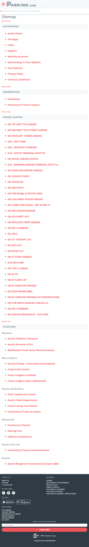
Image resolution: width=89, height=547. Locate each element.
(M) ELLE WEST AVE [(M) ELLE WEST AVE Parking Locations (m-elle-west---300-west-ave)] (18, 216)
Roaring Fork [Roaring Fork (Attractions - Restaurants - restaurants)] (15, 430)
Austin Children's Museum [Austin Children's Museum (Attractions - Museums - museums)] (23, 338)
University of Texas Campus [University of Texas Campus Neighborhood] (24, 104)
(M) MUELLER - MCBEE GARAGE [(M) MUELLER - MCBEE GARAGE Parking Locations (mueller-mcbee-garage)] (25, 135)
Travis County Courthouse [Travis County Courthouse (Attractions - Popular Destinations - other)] (22, 405)
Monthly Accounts (18, 56)
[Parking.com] (21, 4)
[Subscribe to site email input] (44, 525)
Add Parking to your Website (57, 483)
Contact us (6, 477)
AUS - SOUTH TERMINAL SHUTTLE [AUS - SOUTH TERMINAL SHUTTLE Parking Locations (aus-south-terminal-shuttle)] (26, 153)
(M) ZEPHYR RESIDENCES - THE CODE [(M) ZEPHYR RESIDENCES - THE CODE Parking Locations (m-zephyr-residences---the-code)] (28, 314)
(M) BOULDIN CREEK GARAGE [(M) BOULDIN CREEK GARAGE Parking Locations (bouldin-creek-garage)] (24, 222)
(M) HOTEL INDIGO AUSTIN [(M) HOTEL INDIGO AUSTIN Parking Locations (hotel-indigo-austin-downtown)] (23, 158)
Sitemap (49, 481)
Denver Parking (8, 518)
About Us (5, 481)
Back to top (6, 21)
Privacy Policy (15, 73)
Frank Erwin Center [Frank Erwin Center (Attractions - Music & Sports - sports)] (19, 369)
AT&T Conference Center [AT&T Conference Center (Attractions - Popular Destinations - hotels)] (22, 394)
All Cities (5, 520)
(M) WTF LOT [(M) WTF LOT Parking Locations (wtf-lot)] (15, 245)
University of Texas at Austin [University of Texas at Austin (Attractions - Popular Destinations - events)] (24, 411)
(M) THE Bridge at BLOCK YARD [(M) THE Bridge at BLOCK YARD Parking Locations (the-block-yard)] (25, 193)
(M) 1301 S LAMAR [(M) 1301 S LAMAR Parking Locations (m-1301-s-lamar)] (18, 268)
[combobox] (44, 12)
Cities (11, 45)
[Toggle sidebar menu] (4, 4)
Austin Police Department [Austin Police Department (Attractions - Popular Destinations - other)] (22, 400)
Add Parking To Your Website (24, 62)
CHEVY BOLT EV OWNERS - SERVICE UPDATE (61, 494)
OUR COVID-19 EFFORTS (54, 491)
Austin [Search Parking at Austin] (41, 2)
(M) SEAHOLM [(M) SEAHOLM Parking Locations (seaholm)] (15, 181)
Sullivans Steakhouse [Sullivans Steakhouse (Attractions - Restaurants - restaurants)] (20, 436)
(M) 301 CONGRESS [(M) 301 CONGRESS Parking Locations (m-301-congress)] (18, 308)
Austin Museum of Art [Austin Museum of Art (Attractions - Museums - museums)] (20, 344)
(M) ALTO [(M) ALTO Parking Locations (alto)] (13, 274)
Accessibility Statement (55, 489)
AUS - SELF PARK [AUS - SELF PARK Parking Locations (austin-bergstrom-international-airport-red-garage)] (17, 141)
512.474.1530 (7, 485)
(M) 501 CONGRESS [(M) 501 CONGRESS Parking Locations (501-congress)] (18, 228)
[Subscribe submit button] (44, 530)
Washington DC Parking (11, 514)
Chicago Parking (8, 512)
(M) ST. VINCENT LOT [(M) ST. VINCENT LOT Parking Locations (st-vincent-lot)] (19, 239)
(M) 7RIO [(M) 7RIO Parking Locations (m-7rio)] (12, 233)
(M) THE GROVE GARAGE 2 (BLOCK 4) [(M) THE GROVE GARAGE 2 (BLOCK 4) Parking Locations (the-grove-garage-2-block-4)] (28, 302)
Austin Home (15, 33)
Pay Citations (15, 68)
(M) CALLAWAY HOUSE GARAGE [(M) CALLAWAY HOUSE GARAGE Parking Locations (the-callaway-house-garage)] (25, 199)
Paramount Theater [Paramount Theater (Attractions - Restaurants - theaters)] (19, 425)
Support (12, 50)
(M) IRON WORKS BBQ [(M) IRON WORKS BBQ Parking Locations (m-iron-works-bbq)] (20, 291)
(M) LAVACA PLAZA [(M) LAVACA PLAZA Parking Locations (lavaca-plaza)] (18, 176)
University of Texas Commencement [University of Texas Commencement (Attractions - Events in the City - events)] (28, 450)
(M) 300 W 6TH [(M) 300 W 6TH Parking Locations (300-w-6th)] (16, 187)
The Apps (13, 39)
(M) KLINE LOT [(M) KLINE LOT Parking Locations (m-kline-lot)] (16, 251)
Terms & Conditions (19, 79)
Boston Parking (8, 516)
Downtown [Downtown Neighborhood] (14, 99)
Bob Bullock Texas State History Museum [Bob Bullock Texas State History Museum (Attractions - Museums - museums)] (31, 350)
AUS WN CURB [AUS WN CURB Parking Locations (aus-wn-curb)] (16, 262)
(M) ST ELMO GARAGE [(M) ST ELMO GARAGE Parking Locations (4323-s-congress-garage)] (20, 256)
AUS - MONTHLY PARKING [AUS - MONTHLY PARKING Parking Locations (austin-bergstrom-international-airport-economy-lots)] (22, 147)
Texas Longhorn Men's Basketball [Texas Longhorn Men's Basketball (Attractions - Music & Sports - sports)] (27, 380)
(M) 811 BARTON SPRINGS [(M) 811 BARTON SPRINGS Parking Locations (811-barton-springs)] (22, 285)
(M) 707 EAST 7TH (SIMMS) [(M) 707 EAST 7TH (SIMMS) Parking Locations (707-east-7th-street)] (22, 124)
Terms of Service (52, 487)
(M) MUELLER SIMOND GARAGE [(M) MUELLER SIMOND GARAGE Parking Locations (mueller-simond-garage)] (25, 170)
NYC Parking (6, 510)
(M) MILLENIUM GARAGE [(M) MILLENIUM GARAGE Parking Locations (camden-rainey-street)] (21, 210)
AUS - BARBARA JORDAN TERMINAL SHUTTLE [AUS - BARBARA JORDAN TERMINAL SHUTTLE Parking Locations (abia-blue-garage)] (33, 164)
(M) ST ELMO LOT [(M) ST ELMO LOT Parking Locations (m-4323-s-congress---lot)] (17, 279)
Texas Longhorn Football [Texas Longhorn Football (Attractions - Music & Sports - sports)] (22, 375)
